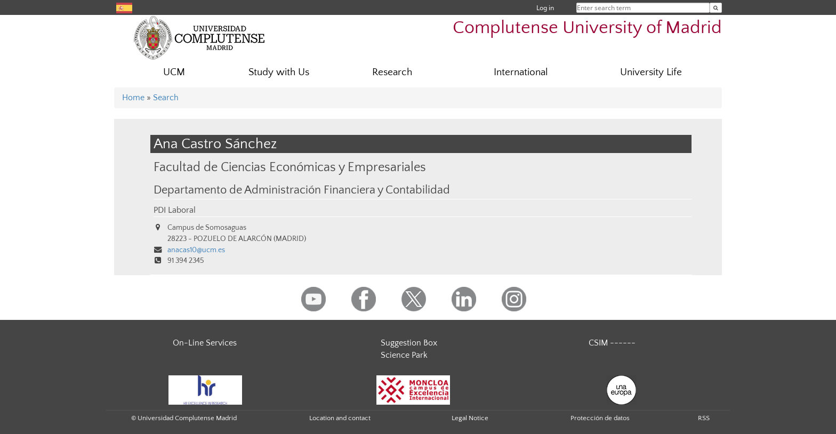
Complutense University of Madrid (587, 28)
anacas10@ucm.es (196, 250)
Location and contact (340, 418)
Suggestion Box (409, 343)
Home (133, 97)
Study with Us (278, 72)
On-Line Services (205, 343)
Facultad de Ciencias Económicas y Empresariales (290, 167)
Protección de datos (600, 418)
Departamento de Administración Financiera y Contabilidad (302, 190)
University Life (651, 72)
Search (166, 97)
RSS (704, 418)
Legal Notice (470, 418)
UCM (174, 72)
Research (392, 72)
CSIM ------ (612, 343)
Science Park (404, 355)
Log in (545, 7)
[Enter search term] (716, 8)
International (521, 72)
